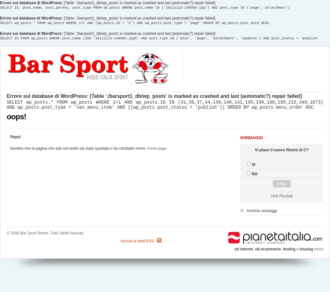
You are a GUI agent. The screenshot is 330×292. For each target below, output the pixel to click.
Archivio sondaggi (262, 213)
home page (157, 151)
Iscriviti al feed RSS (137, 244)
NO (254, 177)
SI (253, 167)
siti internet (243, 252)
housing (306, 252)
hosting (289, 252)
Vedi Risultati (282, 199)
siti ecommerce (268, 252)
